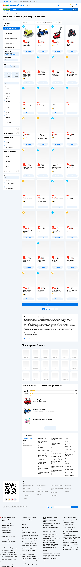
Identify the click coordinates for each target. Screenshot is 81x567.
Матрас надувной (68, 464)
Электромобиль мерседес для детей (57, 467)
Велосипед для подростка (56, 458)
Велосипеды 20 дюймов (42, 465)
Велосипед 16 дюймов (55, 446)
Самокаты (7, 31)
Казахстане (14, 508)
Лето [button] (24, 442)
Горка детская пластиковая (70, 469)
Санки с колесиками (55, 474)
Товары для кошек (68, 483)
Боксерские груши (68, 468)
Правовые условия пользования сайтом (19, 506)
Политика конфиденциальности (29, 491)
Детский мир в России (7, 508)
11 (56, 309)
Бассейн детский (68, 456)
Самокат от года (54, 447)
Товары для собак (68, 486)
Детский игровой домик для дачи (70, 473)
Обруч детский (68, 466)
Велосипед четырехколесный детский (57, 439)
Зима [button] (24, 440)
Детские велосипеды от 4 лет (57, 453)
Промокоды (25, 489)
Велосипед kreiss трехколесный (54, 441)
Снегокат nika (67, 438)
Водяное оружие (68, 449)
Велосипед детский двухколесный (42, 463)
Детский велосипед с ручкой (43, 450)
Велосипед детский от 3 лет (43, 453)
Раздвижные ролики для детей (71, 451)
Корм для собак (68, 488)
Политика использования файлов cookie (28, 493)
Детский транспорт (20, 14)
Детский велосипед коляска (43, 448)
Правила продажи (26, 488)
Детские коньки (68, 443)
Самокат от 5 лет (41, 459)
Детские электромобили (43, 444)
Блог (52, 493)
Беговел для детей (41, 440)
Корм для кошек (68, 485)
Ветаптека (67, 491)
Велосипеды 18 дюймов (56, 456)
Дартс (66, 458)
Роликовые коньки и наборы (11, 38)
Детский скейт (41, 452)
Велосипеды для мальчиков (56, 454)
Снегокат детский (68, 440)
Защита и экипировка (9, 47)
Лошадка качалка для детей (43, 468)
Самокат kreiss (41, 461)
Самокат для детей (41, 445)
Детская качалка (41, 466)
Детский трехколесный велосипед (42, 442)
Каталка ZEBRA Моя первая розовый (43, 419)
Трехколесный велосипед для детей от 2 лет (57, 464)
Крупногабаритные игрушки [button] (27, 446)
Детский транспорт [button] (27, 438)
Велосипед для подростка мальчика (56, 471)
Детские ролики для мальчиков (69, 455)
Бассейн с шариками (69, 471)
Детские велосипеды (42, 438)
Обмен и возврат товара (27, 486)
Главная (4, 14)
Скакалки (67, 463)
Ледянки (66, 444)
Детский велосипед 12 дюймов (42, 457)
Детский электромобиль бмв (57, 459)
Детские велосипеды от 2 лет (57, 468)
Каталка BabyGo (37, 400)
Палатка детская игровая (69, 475)
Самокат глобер (41, 447)
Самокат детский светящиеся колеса (43, 473)
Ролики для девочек (69, 452)
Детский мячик (68, 461)
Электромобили (8, 33)
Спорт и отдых (10, 14)
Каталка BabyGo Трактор (39, 409)
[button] (75, 9)
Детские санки (54, 473)
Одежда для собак (68, 489)
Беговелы (7, 41)
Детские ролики (68, 446)
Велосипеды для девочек (56, 451)
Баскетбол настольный (69, 460)
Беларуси (19, 508)
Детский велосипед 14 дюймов (55, 444)
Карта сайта (25, 498)
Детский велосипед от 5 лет (43, 455)
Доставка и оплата (26, 483)
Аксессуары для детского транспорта (10, 44)
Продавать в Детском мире (28, 485)
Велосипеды (7, 36)
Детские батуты (68, 447)
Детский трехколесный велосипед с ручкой (42, 470)
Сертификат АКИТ (26, 495)
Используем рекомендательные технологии (11, 507)
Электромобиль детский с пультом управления (56, 450)
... (54, 309)
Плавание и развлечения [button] (28, 443)
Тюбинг (66, 441)
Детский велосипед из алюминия (55, 462)
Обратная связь (26, 497)
